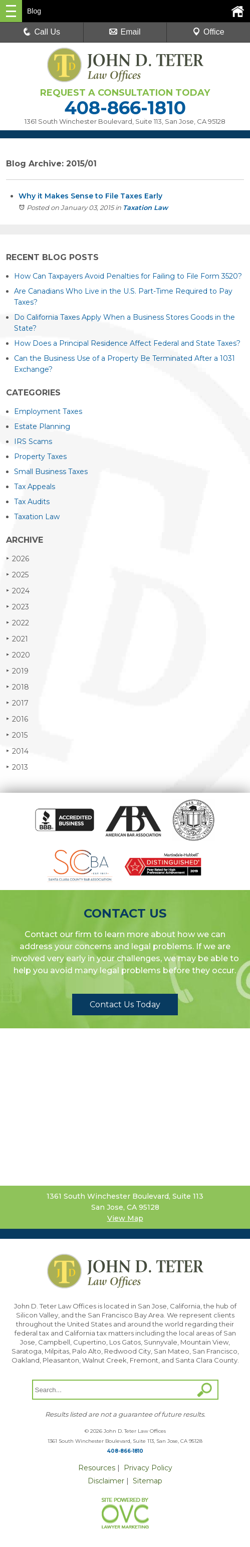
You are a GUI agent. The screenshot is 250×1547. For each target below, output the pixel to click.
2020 (18, 654)
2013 (17, 767)
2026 (17, 558)
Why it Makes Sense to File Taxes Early (90, 195)
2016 (17, 719)
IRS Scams (33, 441)
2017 (17, 703)
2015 (17, 735)
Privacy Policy (148, 1467)
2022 (17, 622)
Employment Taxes (48, 411)
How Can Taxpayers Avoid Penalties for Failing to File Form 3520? (128, 276)
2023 (17, 606)
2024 (18, 590)
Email (124, 32)
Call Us (41, 32)
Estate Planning (42, 426)
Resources (96, 1467)
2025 (17, 574)
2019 (17, 671)
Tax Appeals (34, 486)
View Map (125, 1218)
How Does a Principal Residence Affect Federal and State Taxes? (127, 343)
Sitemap (147, 1480)
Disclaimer (106, 1480)
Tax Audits (32, 501)
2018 (17, 687)
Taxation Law (145, 207)
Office (208, 32)
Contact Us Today (125, 1004)
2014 (17, 751)
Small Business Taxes (51, 471)
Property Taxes (40, 456)
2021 (17, 638)
